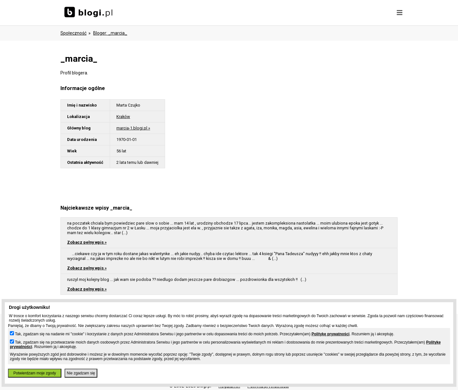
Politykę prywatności (330, 334)
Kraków (123, 116)
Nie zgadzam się (81, 373)
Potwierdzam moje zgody (34, 373)
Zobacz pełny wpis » (87, 242)
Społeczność (73, 33)
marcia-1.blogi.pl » (133, 128)
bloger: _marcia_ (110, 33)
